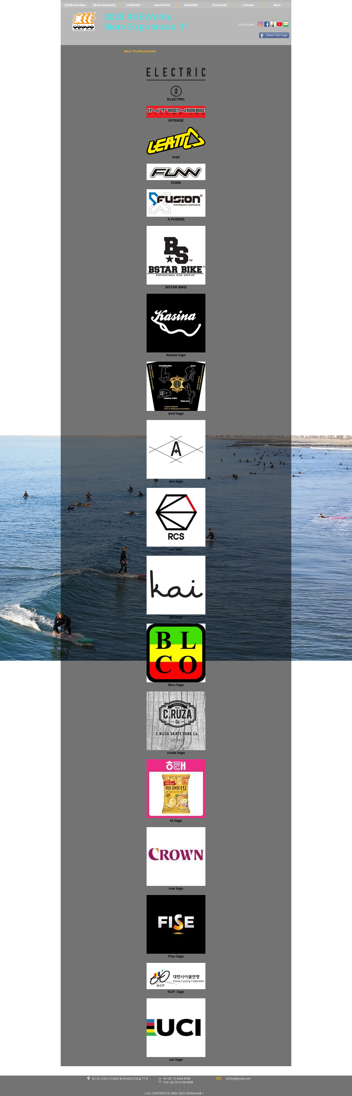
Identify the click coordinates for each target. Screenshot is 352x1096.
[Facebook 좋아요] (245, 35)
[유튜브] (279, 24)
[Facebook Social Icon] (266, 24)
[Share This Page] (274, 35)
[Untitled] (273, 24)
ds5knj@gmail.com (238, 1078)
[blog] (285, 24)
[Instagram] (260, 24)
